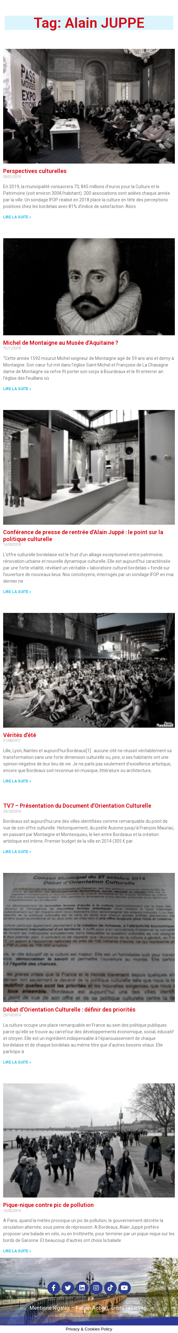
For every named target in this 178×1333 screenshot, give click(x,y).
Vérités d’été (19, 735)
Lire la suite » (17, 217)
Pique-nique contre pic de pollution (48, 1205)
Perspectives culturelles (35, 171)
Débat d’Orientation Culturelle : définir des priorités (69, 1009)
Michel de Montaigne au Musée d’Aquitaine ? (60, 342)
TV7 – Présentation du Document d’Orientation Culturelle (77, 805)
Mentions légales (50, 1308)
